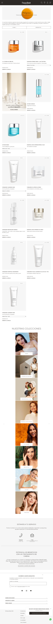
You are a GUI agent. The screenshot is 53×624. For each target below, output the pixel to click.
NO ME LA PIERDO (14, 109)
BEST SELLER (22, 115)
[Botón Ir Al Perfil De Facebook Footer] (22, 590)
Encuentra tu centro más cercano (26, 565)
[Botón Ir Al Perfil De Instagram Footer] (26, 590)
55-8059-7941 (21, 540)
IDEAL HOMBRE (22, 32)
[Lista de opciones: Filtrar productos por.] (14, 27)
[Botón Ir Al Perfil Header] (47, 2)
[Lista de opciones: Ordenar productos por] (39, 27)
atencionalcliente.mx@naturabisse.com (32, 540)
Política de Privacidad (21, 586)
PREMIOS (47, 32)
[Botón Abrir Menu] (2, 2)
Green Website (23, 622)
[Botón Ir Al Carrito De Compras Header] (50, 2)
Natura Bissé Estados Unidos (39, 613)
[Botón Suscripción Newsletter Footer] (42, 575)
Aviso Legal (22, 617)
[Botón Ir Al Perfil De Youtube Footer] (31, 590)
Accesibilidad (22, 620)
